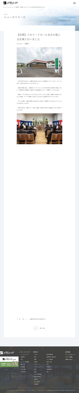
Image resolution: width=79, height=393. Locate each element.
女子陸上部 (23, 371)
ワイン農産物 (50, 359)
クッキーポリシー (32, 390)
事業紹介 (35, 352)
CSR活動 (23, 366)
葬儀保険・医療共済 (51, 357)
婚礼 (35, 357)
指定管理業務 (50, 354)
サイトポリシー (41, 390)
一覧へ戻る (39, 328)
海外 (35, 371)
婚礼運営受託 (37, 376)
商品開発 (36, 384)
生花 (48, 364)
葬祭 (35, 359)
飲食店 (35, 379)
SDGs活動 (23, 369)
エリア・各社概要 (25, 361)
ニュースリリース (70, 354)
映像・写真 (49, 361)
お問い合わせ (68, 359)
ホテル (35, 354)
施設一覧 (23, 364)
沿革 (22, 359)
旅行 (48, 371)
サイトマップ (10, 390)
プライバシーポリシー (20, 390)
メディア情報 (68, 357)
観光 (35, 369)
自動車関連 (49, 369)
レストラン (37, 364)
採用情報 (67, 352)
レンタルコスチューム (38, 366)
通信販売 (49, 366)
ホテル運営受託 (38, 374)
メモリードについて (25, 352)
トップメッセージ (25, 354)
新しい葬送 (37, 381)
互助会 (35, 361)
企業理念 (23, 357)
